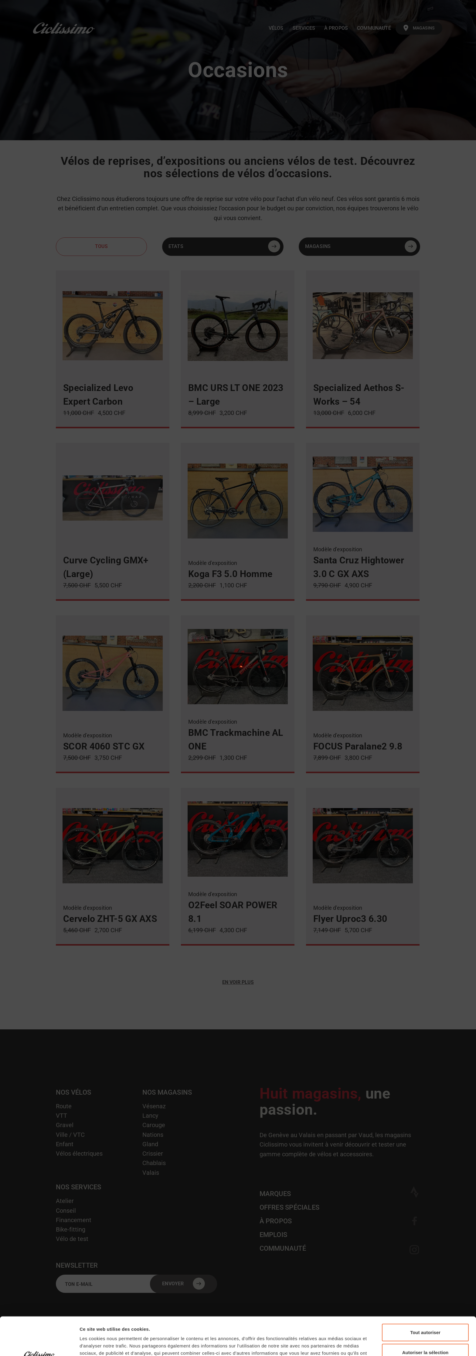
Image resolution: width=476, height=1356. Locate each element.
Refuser (425, 1336)
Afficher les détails (334, 1344)
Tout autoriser (425, 1296)
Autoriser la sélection (425, 1316)
